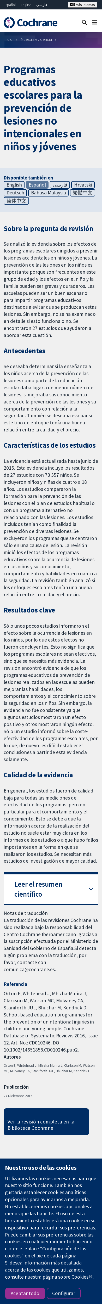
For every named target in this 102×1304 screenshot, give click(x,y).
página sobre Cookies (65, 1277)
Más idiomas (82, 4)
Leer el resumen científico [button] (38, 889)
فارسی (41, 4)
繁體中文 (83, 192)
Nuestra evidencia (36, 39)
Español (10, 4)
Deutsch (15, 192)
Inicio (8, 39)
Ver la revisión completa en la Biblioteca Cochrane (41, 1124)
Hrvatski (83, 185)
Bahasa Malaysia (48, 192)
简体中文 (16, 201)
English (26, 4)
